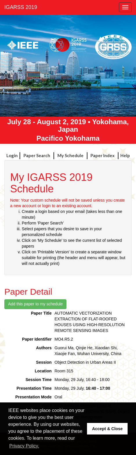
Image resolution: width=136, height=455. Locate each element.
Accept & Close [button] (107, 428)
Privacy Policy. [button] (24, 445)
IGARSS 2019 (20, 7)
